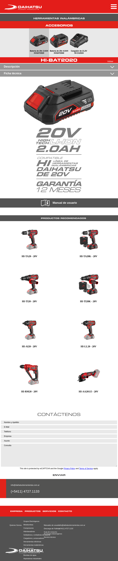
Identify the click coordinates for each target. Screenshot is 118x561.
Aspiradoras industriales (32, 558)
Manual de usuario (59, 203)
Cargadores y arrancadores (33, 538)
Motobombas (28, 525)
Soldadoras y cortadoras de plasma (33, 535)
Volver (110, 61)
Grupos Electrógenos (31, 521)
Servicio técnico (50, 537)
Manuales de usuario (50, 525)
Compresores (29, 528)
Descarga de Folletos (50, 528)
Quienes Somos (16, 525)
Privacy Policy (69, 468)
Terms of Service (86, 468)
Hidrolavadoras (29, 531)
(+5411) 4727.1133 (66, 528)
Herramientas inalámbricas (33, 545)
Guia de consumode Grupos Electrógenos (50, 533)
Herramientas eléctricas (32, 542)
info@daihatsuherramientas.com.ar (25, 485)
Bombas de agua (30, 555)
